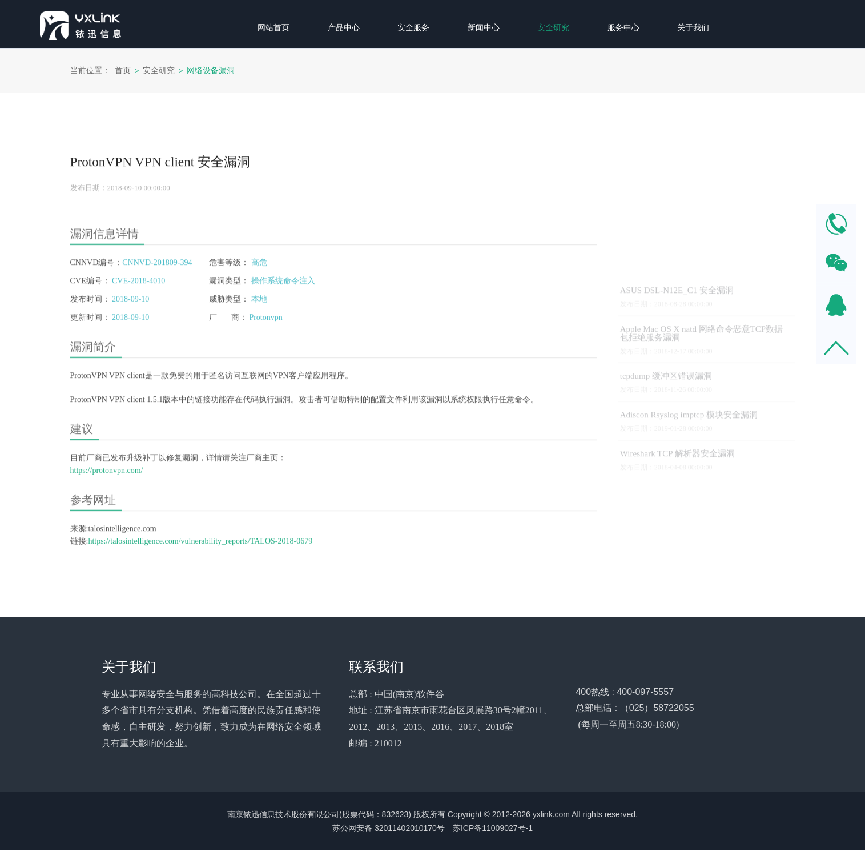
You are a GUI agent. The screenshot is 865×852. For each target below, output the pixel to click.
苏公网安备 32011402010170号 (388, 830)
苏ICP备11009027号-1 (493, 830)
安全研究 (159, 70)
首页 (123, 70)
